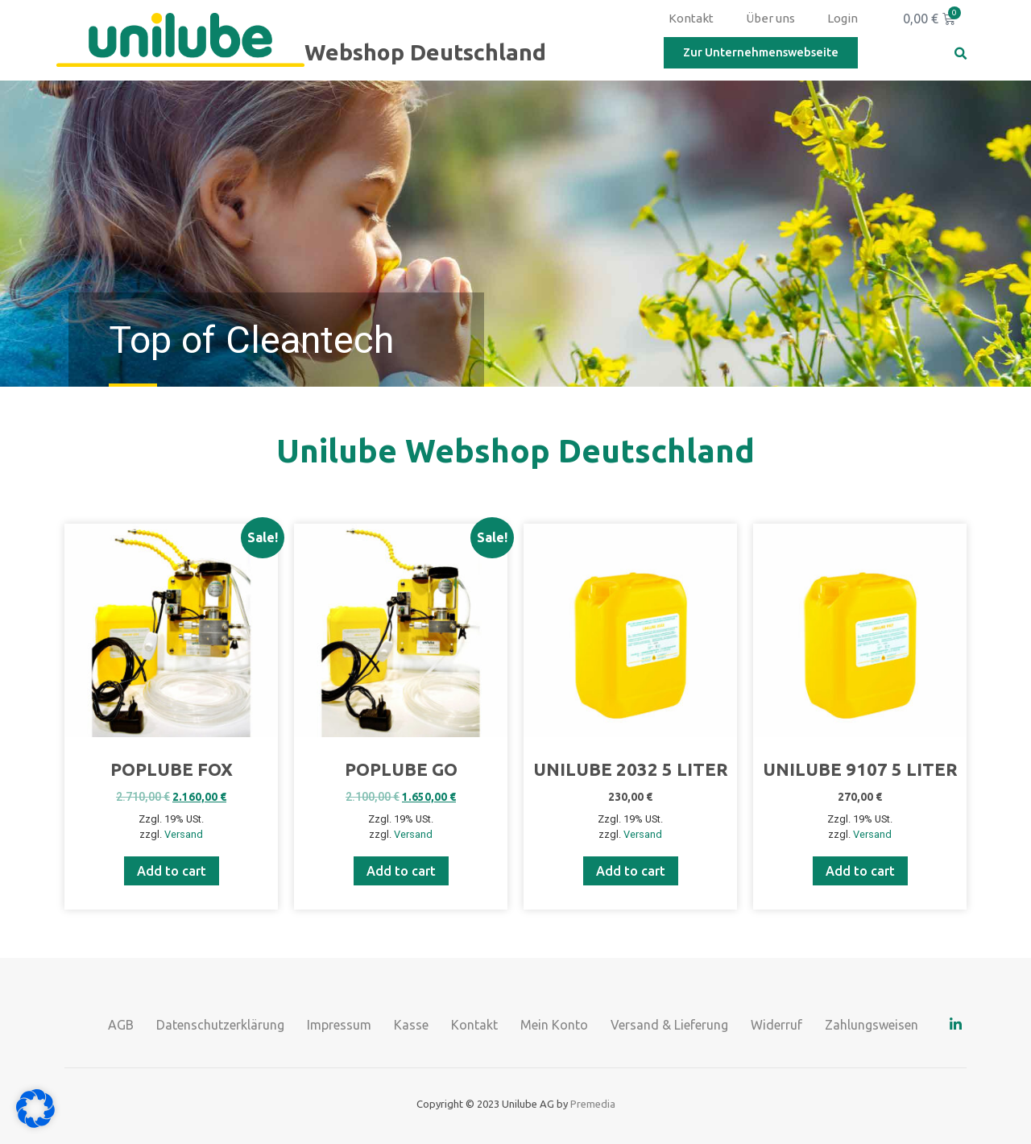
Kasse (411, 1025)
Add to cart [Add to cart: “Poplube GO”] (401, 871)
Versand (183, 834)
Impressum (339, 1025)
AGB (121, 1025)
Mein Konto (554, 1025)
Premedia (592, 1103)
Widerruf (776, 1025)
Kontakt (691, 18)
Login (842, 18)
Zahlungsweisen (871, 1025)
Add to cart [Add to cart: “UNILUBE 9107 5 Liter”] (860, 871)
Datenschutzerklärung (220, 1025)
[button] (960, 54)
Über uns (770, 18)
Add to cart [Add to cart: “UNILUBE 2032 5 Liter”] (630, 871)
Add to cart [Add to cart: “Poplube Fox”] (171, 871)
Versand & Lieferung (669, 1025)
